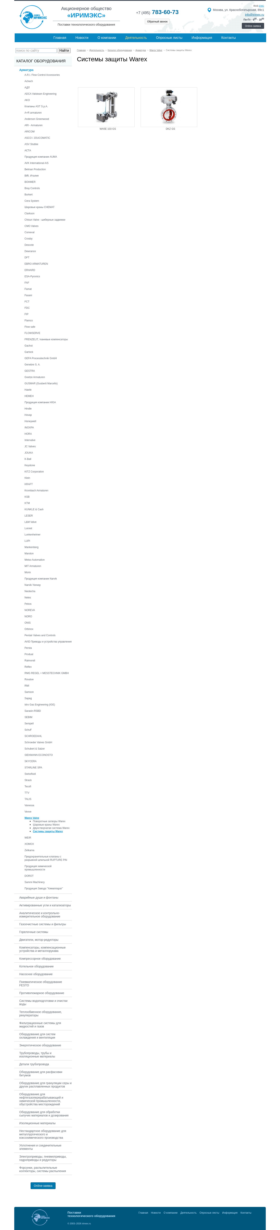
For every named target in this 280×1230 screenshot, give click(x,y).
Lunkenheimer (32, 534)
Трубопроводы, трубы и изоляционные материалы (37, 1054)
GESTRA (30, 370)
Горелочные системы (33, 932)
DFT (27, 257)
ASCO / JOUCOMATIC (37, 137)
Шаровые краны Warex (46, 824)
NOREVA (30, 610)
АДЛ (27, 87)
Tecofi (28, 786)
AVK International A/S (37, 163)
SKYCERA (30, 761)
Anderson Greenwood (37, 119)
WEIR (28, 837)
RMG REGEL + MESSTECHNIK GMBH (47, 673)
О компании (107, 37)
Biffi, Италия (32, 175)
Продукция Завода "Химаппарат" (44, 888)
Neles (28, 597)
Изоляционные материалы (37, 1123)
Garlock (29, 352)
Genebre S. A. (32, 364)
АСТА (28, 150)
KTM (27, 503)
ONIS (28, 622)
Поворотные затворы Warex (49, 821)
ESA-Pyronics (32, 276)
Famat (28, 289)
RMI (27, 685)
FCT (27, 301)
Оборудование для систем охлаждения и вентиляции (37, 1035)
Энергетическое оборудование (40, 1045)
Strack (28, 780)
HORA (28, 433)
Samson (29, 692)
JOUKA (29, 452)
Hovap (28, 414)
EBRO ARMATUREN (36, 263)
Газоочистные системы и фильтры (42, 924)
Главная (59, 37)
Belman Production (35, 169)
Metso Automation (35, 559)
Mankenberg (32, 547)
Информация (202, 37)
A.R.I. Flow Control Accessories (42, 74)
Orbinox (29, 629)
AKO (27, 100)
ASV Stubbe (31, 144)
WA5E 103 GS (108, 128)
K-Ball (28, 459)
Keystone (30, 465)
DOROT (29, 875)
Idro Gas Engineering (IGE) (40, 704)
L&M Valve (30, 522)
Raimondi (30, 660)
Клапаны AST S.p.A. (36, 106)
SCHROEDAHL (33, 736)
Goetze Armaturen (35, 377)
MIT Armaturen (33, 566)
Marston (29, 553)
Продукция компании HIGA (40, 402)
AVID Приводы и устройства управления (48, 641)
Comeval (29, 232)
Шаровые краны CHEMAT (39, 207)
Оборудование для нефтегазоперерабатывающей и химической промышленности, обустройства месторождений (41, 1099)
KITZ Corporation (34, 471)
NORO (28, 616)
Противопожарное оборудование (41, 993)
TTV (27, 792)
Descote (29, 244)
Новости (81, 37)
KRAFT (29, 484)
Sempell (29, 723)
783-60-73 (157, 12)
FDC (27, 307)
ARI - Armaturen (34, 125)
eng (261, 6)
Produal (29, 654)
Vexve (28, 811)
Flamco (29, 320)
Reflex (28, 666)
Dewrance (30, 251)
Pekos (28, 603)
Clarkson (29, 213)
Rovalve (29, 679)
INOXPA (29, 427)
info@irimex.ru (254, 14)
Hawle (28, 389)
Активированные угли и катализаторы (45, 905)
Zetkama (29, 850)
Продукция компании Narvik (41, 578)
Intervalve (30, 440)
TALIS (28, 799)
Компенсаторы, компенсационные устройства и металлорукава (42, 949)
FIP (27, 314)
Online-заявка (253, 26)
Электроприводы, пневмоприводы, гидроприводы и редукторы (43, 1158)
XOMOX (29, 844)
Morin (28, 572)
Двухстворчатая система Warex (51, 828)
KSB (27, 496)
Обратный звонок (157, 21)
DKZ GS (170, 128)
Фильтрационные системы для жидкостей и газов (40, 1024)
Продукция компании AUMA (41, 156)
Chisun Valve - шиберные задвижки (45, 219)
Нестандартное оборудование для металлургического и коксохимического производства (42, 1134)
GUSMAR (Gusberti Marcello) (41, 383)
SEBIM (28, 717)
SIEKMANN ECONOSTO (39, 755)
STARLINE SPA (33, 767)
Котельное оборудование (36, 966)
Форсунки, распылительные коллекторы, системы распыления (42, 1169)
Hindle (28, 408)
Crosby (28, 238)
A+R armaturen (33, 112)
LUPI (27, 540)
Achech (29, 81)
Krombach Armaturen (36, 490)
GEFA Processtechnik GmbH (41, 358)
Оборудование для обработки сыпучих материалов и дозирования (44, 1113)
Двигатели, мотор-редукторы (38, 939)
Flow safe (30, 326)
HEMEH (29, 396)
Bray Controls (32, 188)
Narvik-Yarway (33, 585)
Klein (27, 477)
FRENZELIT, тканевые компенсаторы (46, 339)
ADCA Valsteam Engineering (41, 93)
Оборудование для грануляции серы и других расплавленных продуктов (45, 1084)
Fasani (28, 295)
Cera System (32, 200)
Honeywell (30, 421)
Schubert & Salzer (35, 748)
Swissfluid (30, 773)
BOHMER (30, 182)
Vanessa (29, 805)
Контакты (228, 37)
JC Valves (30, 446)
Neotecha (30, 591)
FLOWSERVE (32, 333)
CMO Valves (31, 226)
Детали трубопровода (34, 1064)
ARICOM (30, 131)
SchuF (28, 729)
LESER (29, 515)
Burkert (29, 194)
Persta (28, 647)
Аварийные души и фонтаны (38, 897)
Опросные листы (169, 37)
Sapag (28, 698)
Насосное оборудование (36, 974)
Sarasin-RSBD (33, 710)
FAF (27, 282)
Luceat (28, 528)
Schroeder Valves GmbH (38, 742)
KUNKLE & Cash (34, 509)
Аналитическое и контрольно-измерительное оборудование (39, 914)
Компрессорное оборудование (40, 958)
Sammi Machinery (35, 882)
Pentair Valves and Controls (40, 635)
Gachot (29, 345)
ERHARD (30, 270)
